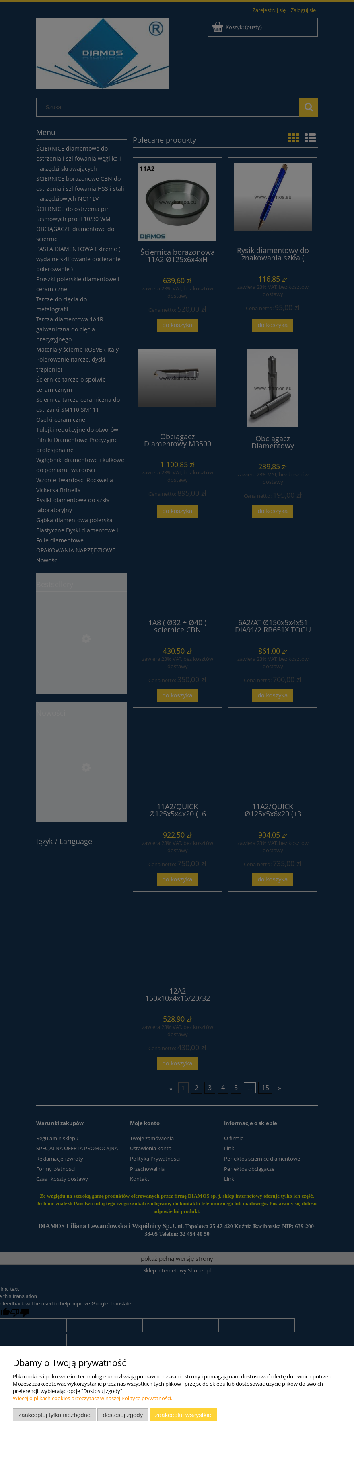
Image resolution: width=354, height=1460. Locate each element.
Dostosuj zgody (123, 1414)
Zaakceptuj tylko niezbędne (55, 1414)
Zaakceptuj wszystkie (183, 1414)
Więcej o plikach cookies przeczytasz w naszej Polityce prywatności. (92, 1398)
